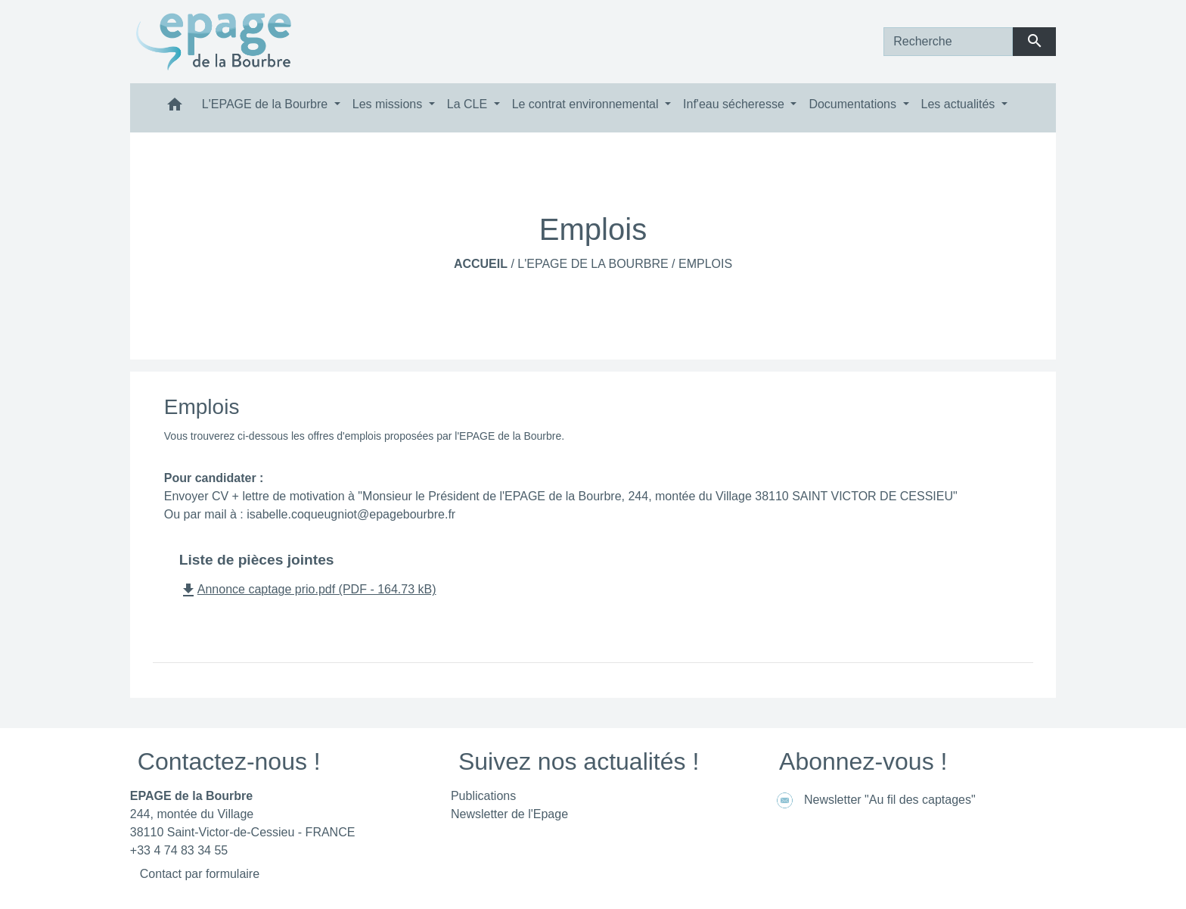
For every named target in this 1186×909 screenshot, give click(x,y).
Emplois (705, 263)
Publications (483, 795)
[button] (175, 107)
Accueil (481, 263)
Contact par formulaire (199, 873)
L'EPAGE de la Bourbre (592, 263)
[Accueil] (214, 42)
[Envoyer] (1034, 41)
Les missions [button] (389, 104)
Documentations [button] (854, 104)
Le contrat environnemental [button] (587, 104)
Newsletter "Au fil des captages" (874, 800)
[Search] (948, 41)
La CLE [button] (469, 104)
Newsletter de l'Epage (509, 814)
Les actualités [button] (959, 104)
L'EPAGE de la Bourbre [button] (266, 104)
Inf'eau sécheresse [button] (735, 104)
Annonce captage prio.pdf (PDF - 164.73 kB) (307, 589)
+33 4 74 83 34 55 (179, 850)
